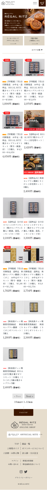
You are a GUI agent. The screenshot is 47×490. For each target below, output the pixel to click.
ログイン (15, 461)
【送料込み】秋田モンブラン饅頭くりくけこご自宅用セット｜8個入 (34, 183)
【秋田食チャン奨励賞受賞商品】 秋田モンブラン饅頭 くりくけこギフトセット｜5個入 (13, 327)
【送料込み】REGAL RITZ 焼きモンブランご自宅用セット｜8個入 (34, 139)
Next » (29, 396)
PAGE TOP (23, 413)
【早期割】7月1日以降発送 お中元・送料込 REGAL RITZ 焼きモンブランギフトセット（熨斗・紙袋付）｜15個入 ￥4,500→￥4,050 (12, 143)
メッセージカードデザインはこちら (13, 39)
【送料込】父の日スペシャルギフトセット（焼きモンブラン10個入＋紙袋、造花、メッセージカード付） (34, 227)
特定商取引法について (31, 464)
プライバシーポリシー (23, 477)
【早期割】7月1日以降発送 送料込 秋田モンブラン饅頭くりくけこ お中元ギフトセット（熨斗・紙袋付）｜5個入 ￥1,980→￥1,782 (13, 277)
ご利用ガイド (13, 448)
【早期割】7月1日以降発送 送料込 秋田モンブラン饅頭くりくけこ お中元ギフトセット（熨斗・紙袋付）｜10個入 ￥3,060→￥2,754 (34, 277)
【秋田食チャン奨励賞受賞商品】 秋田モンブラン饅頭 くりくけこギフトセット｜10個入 (34, 327)
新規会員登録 (28, 461)
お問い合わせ (13, 464)
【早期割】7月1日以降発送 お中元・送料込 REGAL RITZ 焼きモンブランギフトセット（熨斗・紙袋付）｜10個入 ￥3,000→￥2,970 (34, 90)
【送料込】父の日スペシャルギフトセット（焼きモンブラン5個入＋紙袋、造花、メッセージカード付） (13, 227)
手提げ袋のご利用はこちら (34, 39)
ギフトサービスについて (31, 448)
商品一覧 (26, 443)
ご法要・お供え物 (11, 453)
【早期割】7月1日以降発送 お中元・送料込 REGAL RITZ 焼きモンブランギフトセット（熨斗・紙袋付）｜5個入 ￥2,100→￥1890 (12, 90)
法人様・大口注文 (30, 453)
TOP (17, 443)
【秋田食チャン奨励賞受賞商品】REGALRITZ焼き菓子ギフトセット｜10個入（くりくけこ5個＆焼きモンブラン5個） (13, 376)
